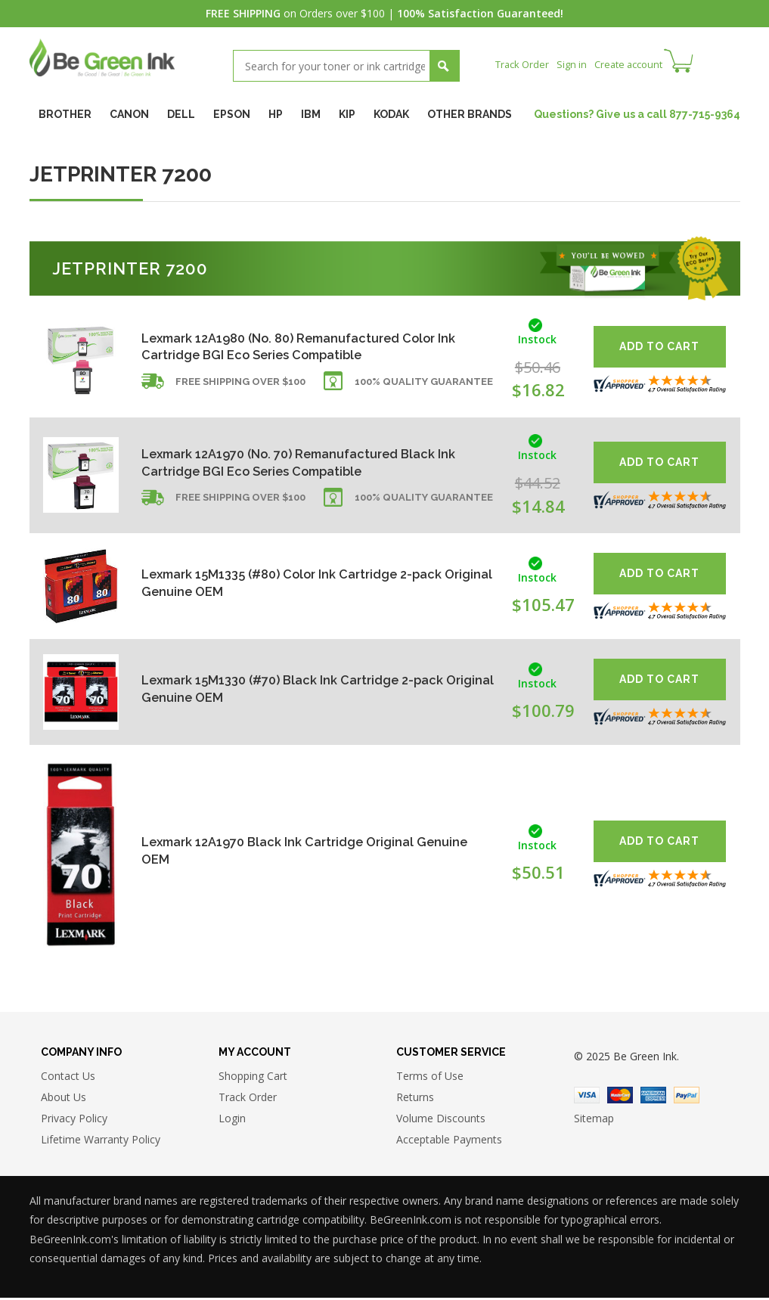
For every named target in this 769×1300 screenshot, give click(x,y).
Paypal (686, 1097)
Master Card (620, 1097)
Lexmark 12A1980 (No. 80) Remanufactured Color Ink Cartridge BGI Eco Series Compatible (304, 347)
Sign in (577, 64)
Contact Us (68, 1079)
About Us (63, 1100)
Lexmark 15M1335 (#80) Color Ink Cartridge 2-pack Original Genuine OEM (307, 583)
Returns (415, 1100)
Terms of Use (430, 1079)
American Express (653, 1097)
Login (232, 1121)
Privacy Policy (74, 1121)
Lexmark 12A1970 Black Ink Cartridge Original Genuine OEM (289, 850)
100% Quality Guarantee (424, 388)
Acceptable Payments (449, 1142)
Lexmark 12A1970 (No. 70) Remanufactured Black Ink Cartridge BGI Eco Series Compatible (303, 462)
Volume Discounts (440, 1121)
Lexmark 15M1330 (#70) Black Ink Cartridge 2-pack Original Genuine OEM (307, 689)
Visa (587, 1097)
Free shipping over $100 (240, 388)
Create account (637, 64)
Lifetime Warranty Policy (100, 1142)
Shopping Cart (253, 1079)
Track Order (524, 64)
